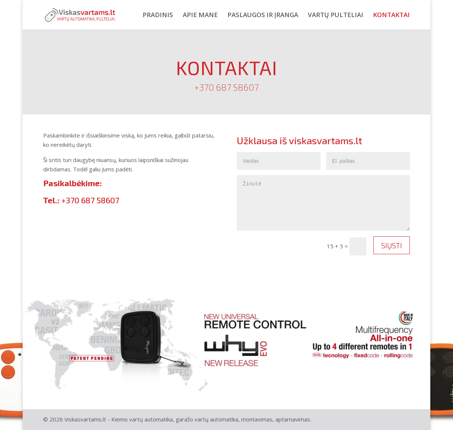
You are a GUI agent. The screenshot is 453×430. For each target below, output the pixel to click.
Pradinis (158, 15)
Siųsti (391, 245)
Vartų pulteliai (335, 15)
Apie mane (200, 15)
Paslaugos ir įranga (262, 15)
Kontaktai (391, 15)
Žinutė (323, 203)
